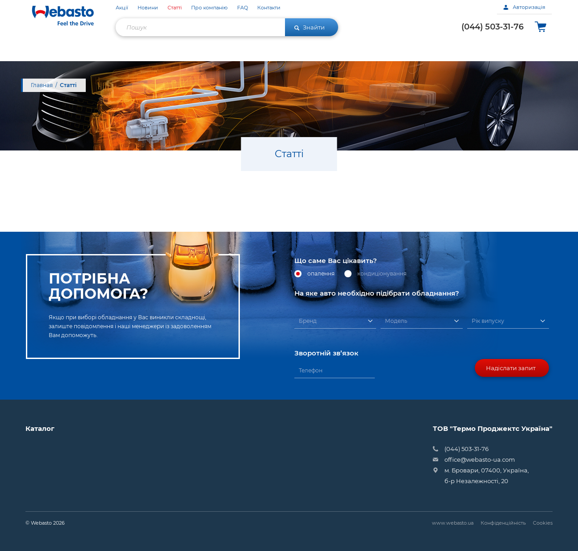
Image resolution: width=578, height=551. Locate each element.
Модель (396, 320)
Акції (122, 8)
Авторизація (524, 7)
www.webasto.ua (452, 523)
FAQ (242, 8)
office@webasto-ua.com (479, 459)
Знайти (309, 27)
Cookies (543, 523)
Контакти (269, 8)
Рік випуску (488, 320)
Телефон (311, 370)
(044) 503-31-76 (492, 27)
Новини (148, 8)
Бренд (308, 320)
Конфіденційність (503, 523)
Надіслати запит (511, 368)
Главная (42, 85)
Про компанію (209, 8)
